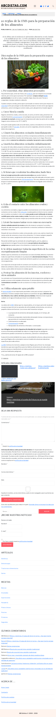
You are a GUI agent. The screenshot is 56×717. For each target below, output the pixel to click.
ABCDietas (36, 29)
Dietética (4, 558)
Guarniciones (5, 598)
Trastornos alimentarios (9, 568)
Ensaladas (4, 593)
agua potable (7, 291)
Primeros (4, 617)
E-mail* (11, 533)
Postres (4, 612)
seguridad (4, 106)
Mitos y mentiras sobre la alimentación (46, 367)
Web (2, 480)
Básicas (3, 588)
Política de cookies (7, 697)
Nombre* (11, 526)
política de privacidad (15, 446)
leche (46, 96)
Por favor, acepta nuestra (16, 541)
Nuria (3, 641)
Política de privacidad (8, 702)
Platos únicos (6, 607)
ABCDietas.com (14, 5)
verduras (29, 94)
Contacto (4, 692)
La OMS (3, 345)
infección (24, 212)
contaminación (17, 117)
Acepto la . (13, 446)
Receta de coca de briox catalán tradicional (25, 649)
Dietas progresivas (13, 646)
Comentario (5, 422)
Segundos (4, 622)
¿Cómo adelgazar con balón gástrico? (8, 379)
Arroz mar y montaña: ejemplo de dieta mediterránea (26, 655)
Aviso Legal (5, 687)
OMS (12, 305)
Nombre (4, 464)
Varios (5, 358)
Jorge (3, 668)
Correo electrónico (7, 472)
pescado (16, 127)
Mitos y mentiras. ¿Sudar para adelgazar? (28, 367)
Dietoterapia (5, 563)
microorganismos (27, 179)
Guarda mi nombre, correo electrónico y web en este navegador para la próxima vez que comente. (27, 494)
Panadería (4, 602)
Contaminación (13, 323)
